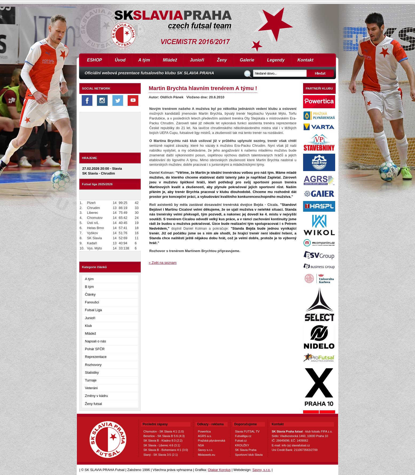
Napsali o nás (95, 341)
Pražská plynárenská (211, 440)
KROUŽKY (242, 445)
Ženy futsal (93, 404)
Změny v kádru (96, 396)
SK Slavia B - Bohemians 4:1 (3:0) (165, 449)
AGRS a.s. (205, 436)
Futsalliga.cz (243, 436)
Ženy (222, 60)
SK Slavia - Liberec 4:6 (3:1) (161, 445)
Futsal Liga (93, 310)
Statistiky (92, 372)
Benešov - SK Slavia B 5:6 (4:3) (164, 436)
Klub (88, 326)
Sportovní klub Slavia (249, 454)
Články (90, 294)
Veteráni (91, 388)
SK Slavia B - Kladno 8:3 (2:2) (162, 440)
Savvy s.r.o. (205, 449)
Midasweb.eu (206, 454)
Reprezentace (96, 357)
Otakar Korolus (219, 470)
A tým (144, 60)
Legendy (276, 60)
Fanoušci (92, 302)
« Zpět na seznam (163, 263)
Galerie (247, 60)
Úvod (120, 60)
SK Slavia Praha (245, 449)
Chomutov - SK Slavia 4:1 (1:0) (163, 431)
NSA (201, 445)
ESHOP (94, 60)
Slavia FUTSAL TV (247, 431)
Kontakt (305, 60)
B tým (89, 287)
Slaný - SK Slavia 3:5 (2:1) (160, 454)
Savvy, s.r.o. (261, 470)
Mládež (170, 60)
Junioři (197, 60)
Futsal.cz (241, 440)
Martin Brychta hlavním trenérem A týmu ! (203, 88)
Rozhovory (93, 365)
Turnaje (91, 380)
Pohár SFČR (95, 349)
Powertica (204, 431)
